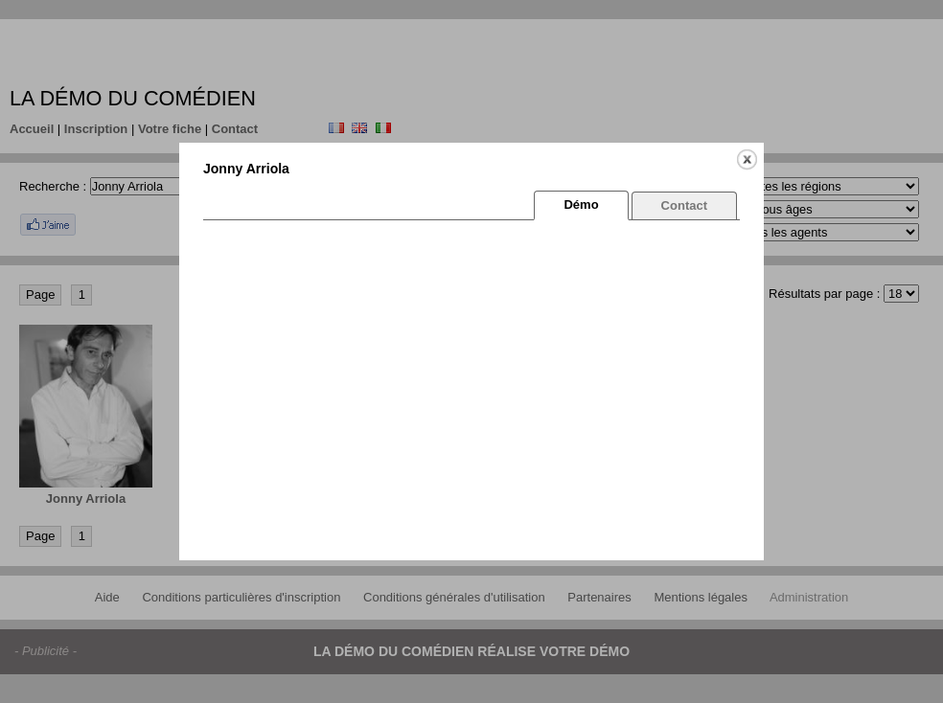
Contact (684, 205)
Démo (581, 204)
